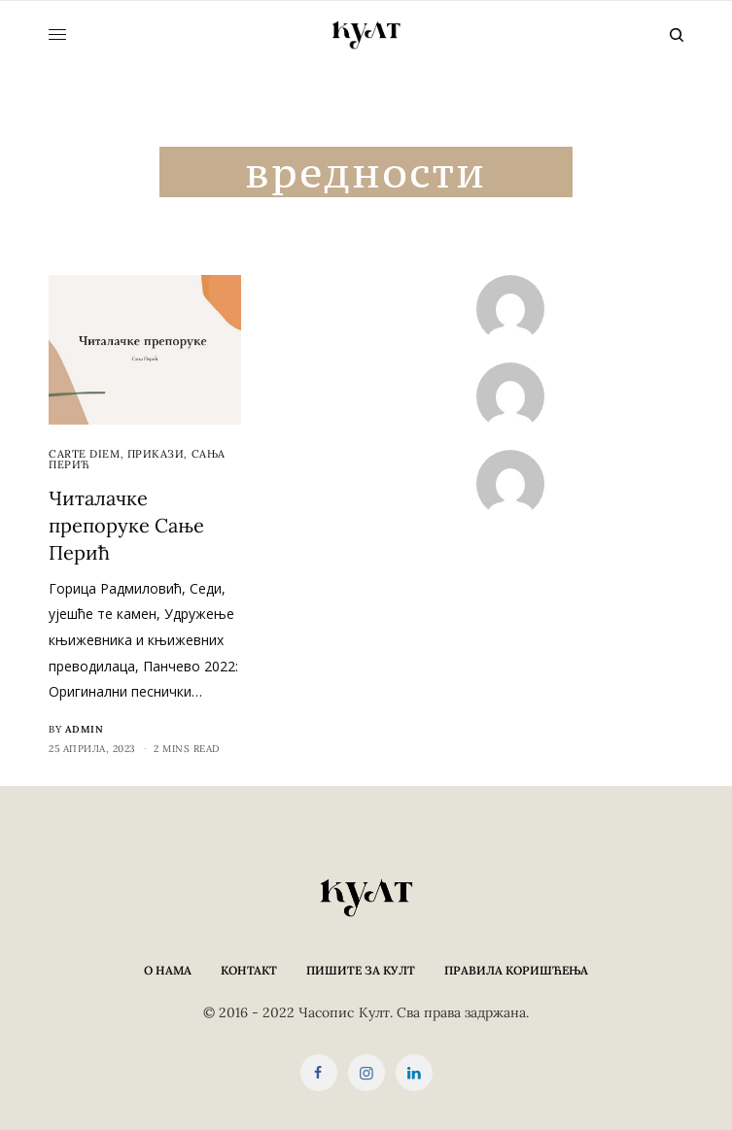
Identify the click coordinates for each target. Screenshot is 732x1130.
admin (84, 729)
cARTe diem (85, 454)
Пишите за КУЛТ (360, 970)
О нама (168, 970)
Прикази (156, 454)
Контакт (249, 970)
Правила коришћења (516, 970)
